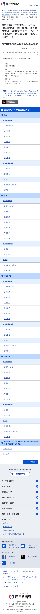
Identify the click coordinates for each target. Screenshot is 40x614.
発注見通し (8, 426)
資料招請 (7, 131)
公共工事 (7, 356)
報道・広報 (20, 486)
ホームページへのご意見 (10, 587)
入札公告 (7, 142)
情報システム (8, 276)
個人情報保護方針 (28, 571)
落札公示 (7, 152)
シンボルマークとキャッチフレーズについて (10, 578)
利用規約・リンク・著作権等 (10, 572)
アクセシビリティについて (29, 578)
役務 (5, 195)
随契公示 (7, 147)
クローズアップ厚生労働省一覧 (13, 534)
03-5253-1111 (20, 606)
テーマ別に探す (20, 481)
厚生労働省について (20, 497)
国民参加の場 (20, 474)
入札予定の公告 (9, 126)
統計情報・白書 (20, 503)
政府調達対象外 (8, 163)
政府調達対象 (7, 120)
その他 (5, 179)
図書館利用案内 (8, 530)
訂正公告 (7, 158)
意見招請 (7, 136)
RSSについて (26, 582)
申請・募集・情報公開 (20, 514)
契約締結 (6, 454)
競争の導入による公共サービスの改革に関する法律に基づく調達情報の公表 (21, 443)
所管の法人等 (7, 527)
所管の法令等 (20, 508)
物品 (5, 115)
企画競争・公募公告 (10, 185)
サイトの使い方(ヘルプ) (11, 582)
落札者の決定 (7, 449)
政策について (20, 492)
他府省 (5, 523)
